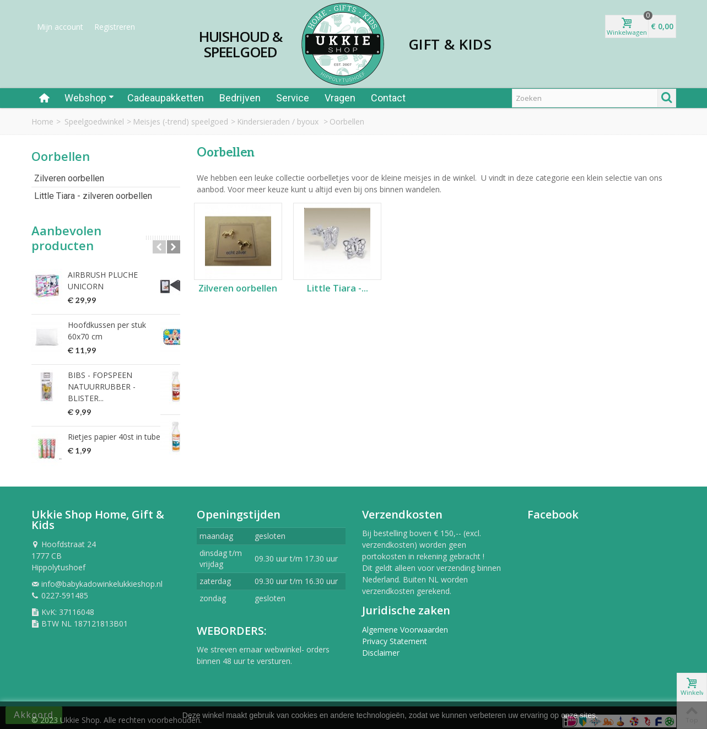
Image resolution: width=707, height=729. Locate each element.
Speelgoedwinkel (94, 121)
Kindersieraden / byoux (279, 121)
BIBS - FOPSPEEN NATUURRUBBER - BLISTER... (121, 375)
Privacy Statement (394, 635)
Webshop (89, 98)
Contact (388, 98)
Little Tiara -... (337, 288)
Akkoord (34, 715)
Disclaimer (381, 646)
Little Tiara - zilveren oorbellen (93, 196)
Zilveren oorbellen (69, 178)
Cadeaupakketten (165, 98)
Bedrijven (240, 98)
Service (292, 98)
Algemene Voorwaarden (405, 623)
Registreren (114, 26)
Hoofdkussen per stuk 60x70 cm (119, 325)
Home (42, 121)
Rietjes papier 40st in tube (114, 419)
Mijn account (60, 26)
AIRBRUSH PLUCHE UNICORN (122, 274)
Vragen (340, 98)
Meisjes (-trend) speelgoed (180, 121)
